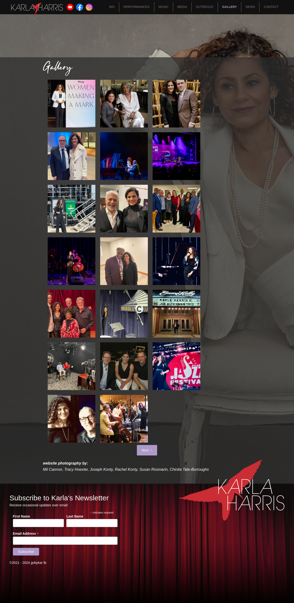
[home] (37, 10)
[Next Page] (147, 450)
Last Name (74, 516)
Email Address (26, 533)
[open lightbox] (69, 103)
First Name (21, 516)
